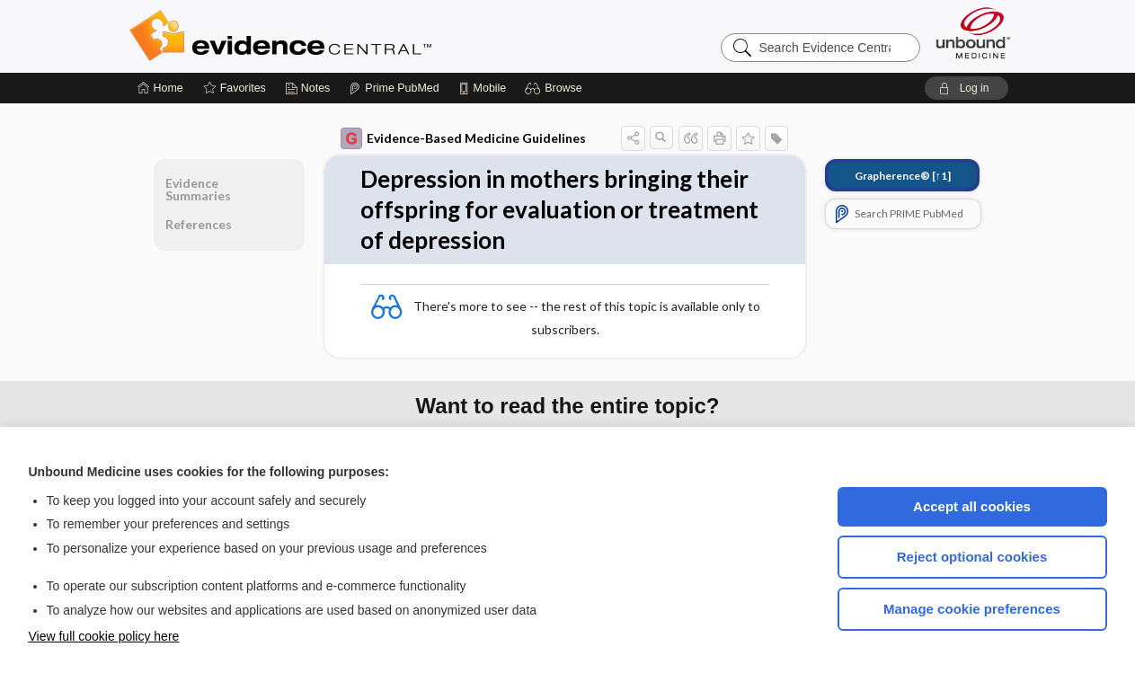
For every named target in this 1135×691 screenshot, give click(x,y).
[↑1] (903, 175)
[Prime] (394, 88)
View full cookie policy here (104, 636)
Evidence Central (352, 36)
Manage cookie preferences (971, 608)
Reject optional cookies (972, 556)
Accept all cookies (972, 506)
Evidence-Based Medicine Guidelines (463, 138)
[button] (556, 88)
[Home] (160, 88)
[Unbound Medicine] (973, 32)
